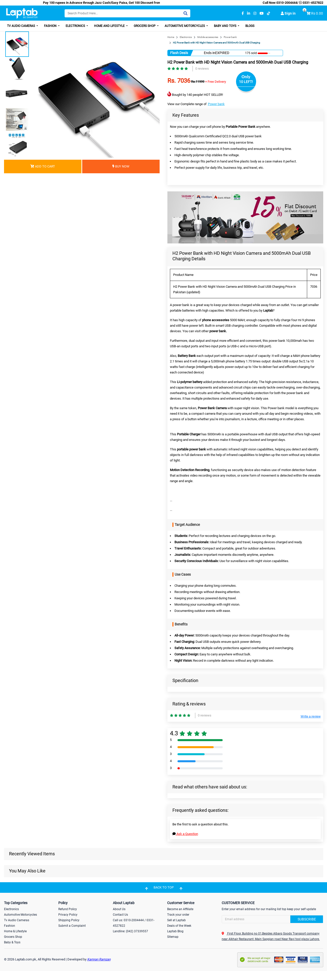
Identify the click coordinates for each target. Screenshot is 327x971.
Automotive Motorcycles (20, 914)
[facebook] (243, 13)
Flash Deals (179, 53)
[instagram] (254, 13)
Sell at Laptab (176, 920)
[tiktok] (268, 13)
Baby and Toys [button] (225, 26)
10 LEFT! (246, 82)
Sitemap (172, 937)
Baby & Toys (12, 942)
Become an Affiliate (180, 909)
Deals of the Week (179, 925)
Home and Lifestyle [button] (109, 26)
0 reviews (202, 68)
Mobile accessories (207, 37)
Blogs (249, 26)
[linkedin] (248, 13)
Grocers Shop (13, 937)
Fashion (9, 925)
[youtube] (262, 13)
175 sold (251, 53)
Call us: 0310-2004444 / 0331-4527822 (133, 922)
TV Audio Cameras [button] (21, 26)
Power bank (230, 37)
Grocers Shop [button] (145, 26)
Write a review (311, 716)
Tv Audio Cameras (16, 920)
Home (170, 37)
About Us (119, 909)
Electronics (186, 37)
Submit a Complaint (72, 925)
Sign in (288, 13)
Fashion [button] (50, 26)
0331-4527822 (310, 3)
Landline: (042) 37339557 (130, 931)
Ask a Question (185, 834)
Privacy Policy (67, 914)
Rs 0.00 (317, 13)
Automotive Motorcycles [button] (185, 26)
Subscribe (307, 919)
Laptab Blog (175, 931)
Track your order (178, 914)
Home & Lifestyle (15, 931)
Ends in (209, 53)
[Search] (127, 13)
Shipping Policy (68, 920)
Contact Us (120, 914)
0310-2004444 (286, 3)
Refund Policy (67, 909)
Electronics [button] (76, 26)
